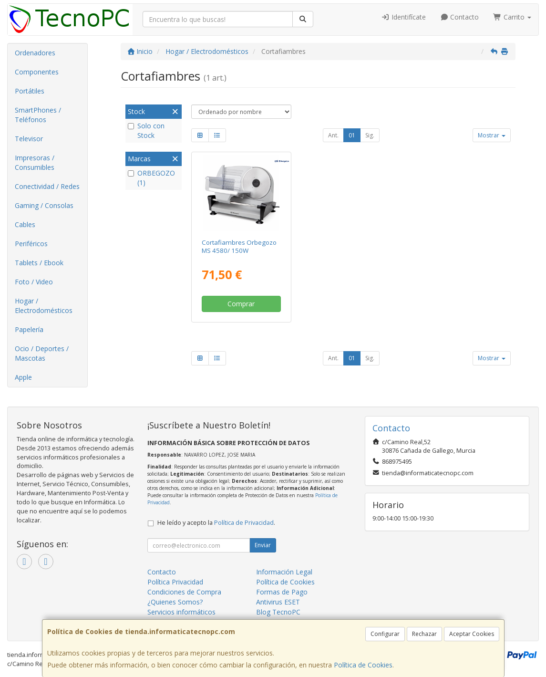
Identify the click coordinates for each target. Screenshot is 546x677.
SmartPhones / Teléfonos (38, 114)
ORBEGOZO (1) (151, 177)
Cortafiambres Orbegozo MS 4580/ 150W (239, 246)
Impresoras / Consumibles (34, 162)
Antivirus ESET (278, 601)
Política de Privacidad (244, 523)
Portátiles (29, 90)
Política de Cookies (363, 664)
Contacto (459, 16)
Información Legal (284, 571)
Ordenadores (35, 52)
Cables (25, 224)
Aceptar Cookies (471, 634)
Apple (23, 377)
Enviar (263, 545)
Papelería (29, 329)
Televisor (29, 138)
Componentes (37, 71)
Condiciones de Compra (184, 591)
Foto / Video (34, 281)
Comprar (241, 303)
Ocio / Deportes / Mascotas (42, 353)
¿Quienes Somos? (175, 601)
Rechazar (424, 634)
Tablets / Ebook (39, 262)
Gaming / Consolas (44, 205)
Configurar (385, 634)
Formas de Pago (282, 591)
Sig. (369, 135)
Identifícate (403, 16)
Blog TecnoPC (278, 611)
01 (352, 135)
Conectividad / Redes (47, 186)
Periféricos (31, 243)
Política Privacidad (175, 581)
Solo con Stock (146, 130)
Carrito (512, 16)
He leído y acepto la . (216, 523)
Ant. (333, 135)
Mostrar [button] (491, 135)
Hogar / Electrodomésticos (43, 305)
